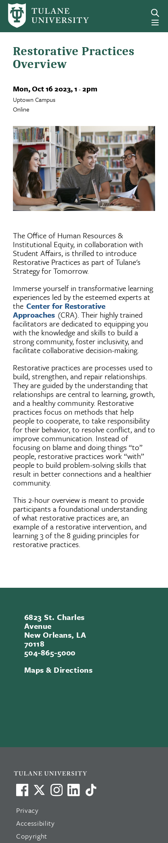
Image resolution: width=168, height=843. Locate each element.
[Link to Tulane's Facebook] (56, 790)
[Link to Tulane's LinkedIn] (73, 790)
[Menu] (155, 22)
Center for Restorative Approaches (59, 310)
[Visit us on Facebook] (22, 790)
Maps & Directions (58, 669)
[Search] (155, 13)
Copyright (31, 836)
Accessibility (35, 823)
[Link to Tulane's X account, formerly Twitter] (39, 790)
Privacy (27, 810)
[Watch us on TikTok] (91, 790)
